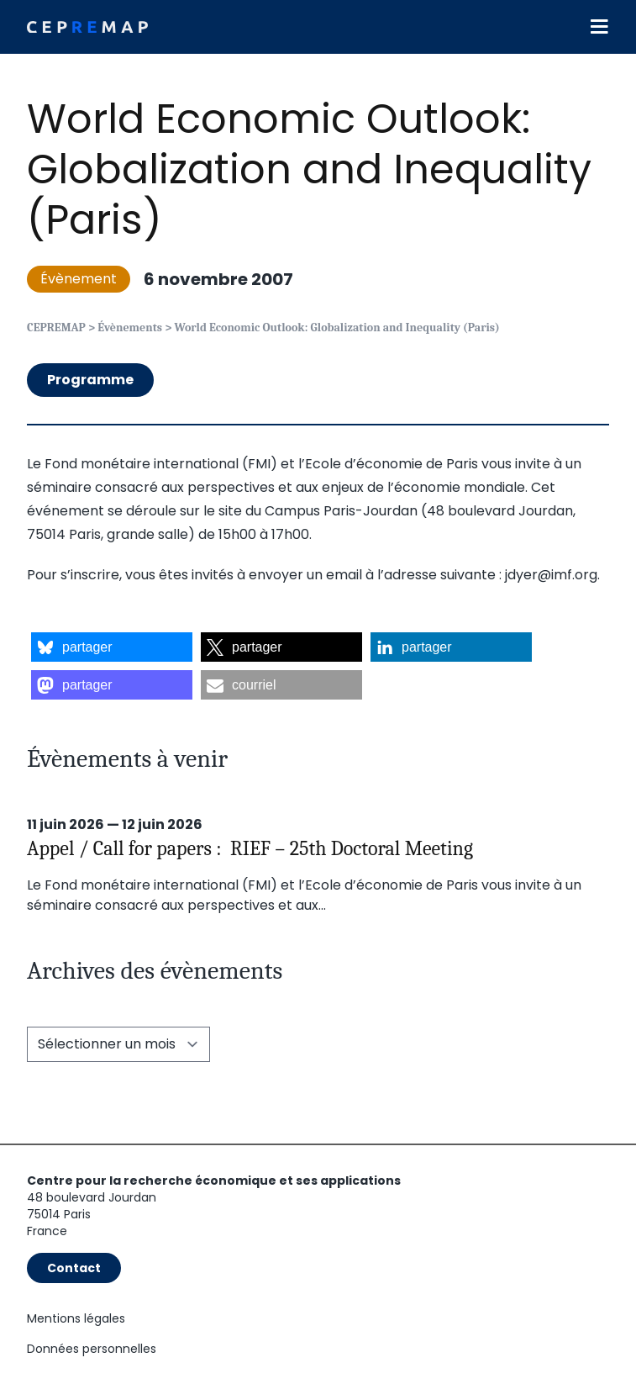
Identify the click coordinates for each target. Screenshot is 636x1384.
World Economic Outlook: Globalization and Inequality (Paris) (309, 169)
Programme (90, 379)
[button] (111, 647)
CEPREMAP (56, 327)
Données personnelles (91, 1348)
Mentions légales (76, 1318)
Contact (74, 1268)
